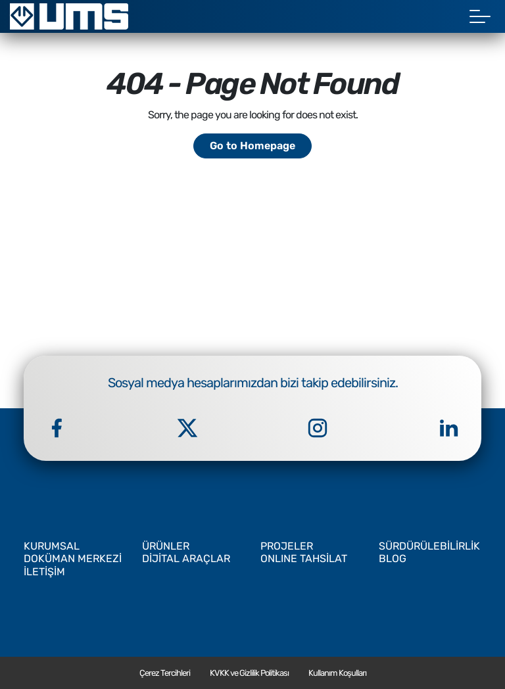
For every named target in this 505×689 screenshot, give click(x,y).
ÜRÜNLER (165, 546)
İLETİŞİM (44, 571)
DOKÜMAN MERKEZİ (73, 558)
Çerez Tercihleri (164, 673)
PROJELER (286, 546)
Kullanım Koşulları (337, 673)
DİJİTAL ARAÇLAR (186, 558)
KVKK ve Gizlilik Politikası (249, 673)
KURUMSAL (52, 546)
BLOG (392, 558)
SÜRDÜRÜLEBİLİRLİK (429, 546)
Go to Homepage (252, 145)
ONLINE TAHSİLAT (303, 558)
